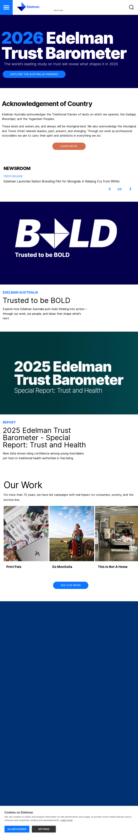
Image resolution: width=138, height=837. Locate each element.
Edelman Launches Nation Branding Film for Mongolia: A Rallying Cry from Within (62, 181)
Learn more (66, 820)
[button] (6, 7)
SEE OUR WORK (71, 585)
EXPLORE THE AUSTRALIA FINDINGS (34, 74)
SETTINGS (43, 829)
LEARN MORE (69, 146)
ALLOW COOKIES (16, 829)
